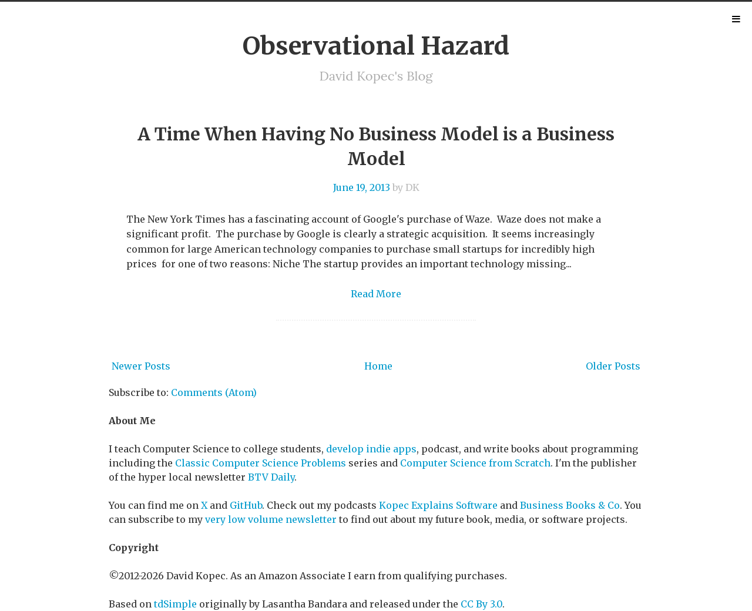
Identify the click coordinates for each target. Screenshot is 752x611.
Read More (376, 294)
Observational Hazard (376, 46)
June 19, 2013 (361, 187)
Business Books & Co (570, 505)
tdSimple (175, 604)
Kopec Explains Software (438, 505)
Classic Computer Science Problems (260, 463)
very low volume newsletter (271, 519)
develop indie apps (371, 449)
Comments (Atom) (214, 392)
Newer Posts (141, 366)
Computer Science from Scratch (475, 463)
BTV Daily (271, 477)
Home (378, 366)
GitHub (246, 505)
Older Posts (613, 366)
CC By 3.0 (481, 604)
